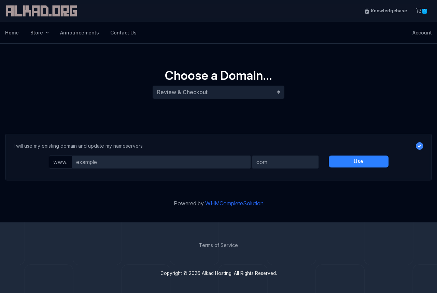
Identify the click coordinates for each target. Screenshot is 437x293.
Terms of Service (218, 245)
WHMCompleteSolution (234, 203)
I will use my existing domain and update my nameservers (218, 145)
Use (358, 161)
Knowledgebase (385, 11)
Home (12, 32)
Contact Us (123, 32)
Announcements (79, 32)
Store (37, 32)
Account (422, 32)
